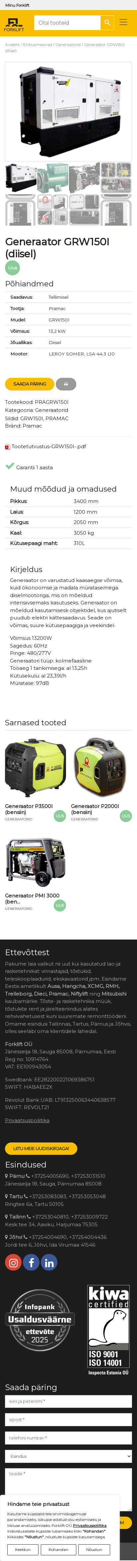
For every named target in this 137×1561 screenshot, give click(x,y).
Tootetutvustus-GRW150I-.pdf (49, 446)
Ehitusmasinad (37, 44)
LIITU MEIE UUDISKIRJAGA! (41, 1148)
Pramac (32, 426)
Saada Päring (29, 383)
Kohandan (58, 1549)
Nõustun (94, 1549)
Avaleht (12, 44)
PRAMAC (57, 418)
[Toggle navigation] (123, 22)
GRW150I (31, 418)
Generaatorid (68, 44)
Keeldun (23, 1549)
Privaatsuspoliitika (27, 1120)
